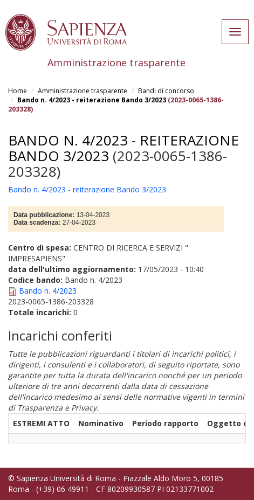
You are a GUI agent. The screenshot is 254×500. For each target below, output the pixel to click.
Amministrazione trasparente (82, 90)
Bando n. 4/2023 (48, 291)
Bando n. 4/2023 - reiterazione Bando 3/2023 (91, 100)
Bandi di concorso (166, 90)
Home (17, 90)
